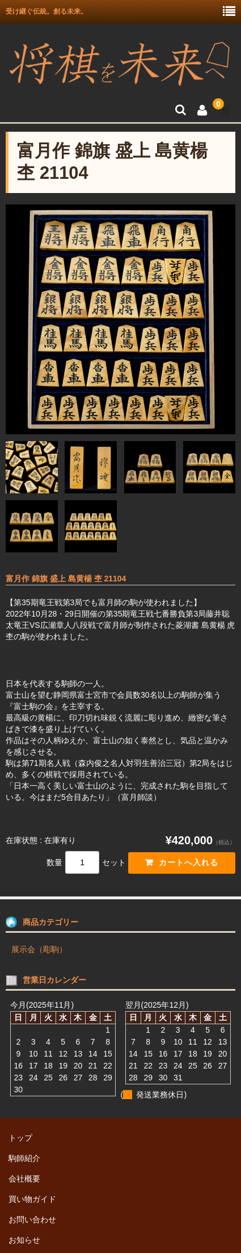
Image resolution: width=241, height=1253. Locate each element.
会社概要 (24, 1178)
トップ (20, 1137)
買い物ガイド (32, 1199)
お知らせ (24, 1239)
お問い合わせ (32, 1219)
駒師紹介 (24, 1158)
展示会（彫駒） (39, 949)
